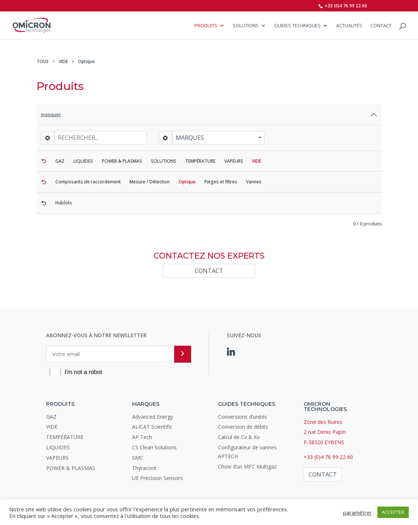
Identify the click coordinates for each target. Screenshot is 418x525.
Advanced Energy (152, 416)
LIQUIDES (58, 447)
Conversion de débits (243, 426)
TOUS (43, 61)
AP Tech (142, 437)
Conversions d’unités (242, 416)
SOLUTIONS (246, 26)
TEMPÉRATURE (64, 437)
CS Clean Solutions (154, 447)
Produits (205, 26)
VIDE (63, 61)
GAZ (51, 416)
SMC (137, 457)
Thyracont (144, 468)
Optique (86, 61)
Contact (380, 26)
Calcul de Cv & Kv (239, 437)
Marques (190, 138)
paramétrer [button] (357, 512)
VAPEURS (57, 457)
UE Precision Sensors (157, 477)
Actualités (349, 26)
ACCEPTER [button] (393, 512)
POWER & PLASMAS (70, 468)
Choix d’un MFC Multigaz (247, 466)
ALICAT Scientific (152, 426)
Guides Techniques (297, 26)
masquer (51, 114)
